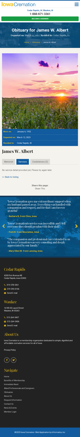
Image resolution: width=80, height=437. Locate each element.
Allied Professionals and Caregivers (19, 388)
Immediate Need (11, 384)
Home (26, 42)
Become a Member (40, 19)
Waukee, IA (48, 10)
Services (22, 161)
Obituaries (36, 42)
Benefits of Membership (14, 380)
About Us (8, 396)
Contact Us (8, 404)
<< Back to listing (10, 177)
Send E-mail (12, 293)
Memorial (8, 161)
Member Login (10, 412)
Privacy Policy (10, 350)
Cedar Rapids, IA (34, 10)
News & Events (10, 408)
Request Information (13, 400)
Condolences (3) (40, 161)
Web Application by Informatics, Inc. (50, 432)
